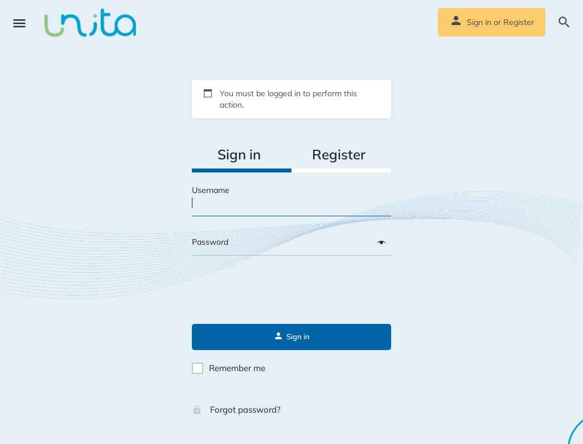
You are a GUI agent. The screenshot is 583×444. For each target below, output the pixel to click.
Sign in (479, 22)
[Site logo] (91, 23)
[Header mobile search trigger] (564, 22)
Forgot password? (236, 409)
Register (518, 22)
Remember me (237, 368)
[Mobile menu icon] (19, 23)
